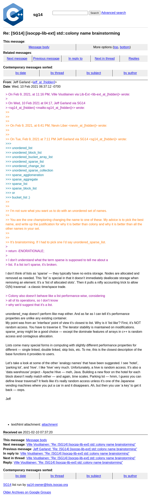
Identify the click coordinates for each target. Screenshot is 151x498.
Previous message (46, 58)
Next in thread (105, 58)
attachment (50, 424)
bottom (125, 47)
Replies (134, 58)
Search (94, 12)
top (116, 47)
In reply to (75, 58)
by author (130, 73)
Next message (17, 58)
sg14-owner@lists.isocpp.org (47, 484)
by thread (57, 73)
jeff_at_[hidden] (44, 82)
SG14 (7, 484)
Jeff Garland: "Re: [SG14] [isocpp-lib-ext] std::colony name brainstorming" (85, 449)
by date (20, 73)
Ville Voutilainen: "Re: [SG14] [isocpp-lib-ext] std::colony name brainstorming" (81, 444)
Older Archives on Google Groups (27, 492)
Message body (39, 47)
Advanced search (113, 12)
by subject (93, 73)
